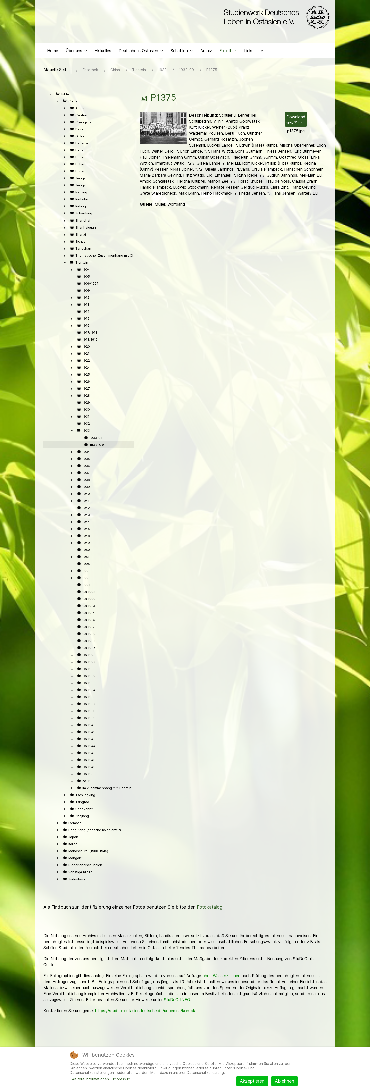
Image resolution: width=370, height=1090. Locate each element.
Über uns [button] (76, 51)
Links (248, 51)
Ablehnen (284, 1081)
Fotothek (228, 51)
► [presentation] (64, 109)
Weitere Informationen (90, 1079)
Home (52, 51)
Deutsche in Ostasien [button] (141, 51)
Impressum (122, 1079)
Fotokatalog (209, 908)
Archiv (206, 51)
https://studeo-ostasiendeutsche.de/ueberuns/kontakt (146, 1011)
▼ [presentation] (50, 95)
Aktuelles (103, 51)
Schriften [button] (182, 51)
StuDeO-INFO (177, 1000)
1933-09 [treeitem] (96, 446)
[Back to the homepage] (275, 17)
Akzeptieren (252, 1081)
